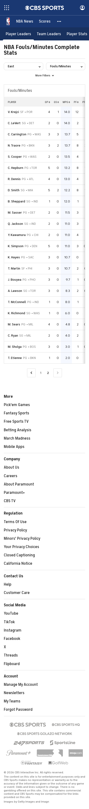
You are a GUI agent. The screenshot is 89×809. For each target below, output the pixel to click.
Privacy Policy (15, 530)
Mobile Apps (14, 446)
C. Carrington (17, 134)
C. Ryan (13, 335)
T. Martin (14, 268)
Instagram (12, 630)
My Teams (12, 701)
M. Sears (14, 324)
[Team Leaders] (49, 33)
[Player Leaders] (18, 33)
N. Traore (14, 145)
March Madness (17, 438)
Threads (11, 655)
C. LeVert (14, 123)
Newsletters (14, 693)
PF (76, 102)
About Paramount (19, 484)
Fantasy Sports (16, 413)
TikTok (9, 622)
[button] (59, 21)
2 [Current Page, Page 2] (48, 373)
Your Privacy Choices (21, 546)
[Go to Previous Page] (31, 372)
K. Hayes (14, 257)
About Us (11, 467)
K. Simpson (15, 246)
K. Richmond (16, 313)
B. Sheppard (16, 201)
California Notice (18, 563)
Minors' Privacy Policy (22, 538)
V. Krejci (13, 112)
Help (7, 584)
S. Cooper (15, 157)
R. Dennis (14, 179)
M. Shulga (15, 347)
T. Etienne (15, 358)
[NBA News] (24, 21)
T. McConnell (17, 302)
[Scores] (44, 21)
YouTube (11, 613)
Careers (10, 476)
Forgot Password (18, 709)
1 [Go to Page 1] (40, 373)
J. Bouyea (14, 280)
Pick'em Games (17, 404)
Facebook (12, 638)
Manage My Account (21, 684)
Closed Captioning (19, 555)
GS (56, 102)
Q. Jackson (15, 224)
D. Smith (13, 190)
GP (47, 102)
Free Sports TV (16, 421)
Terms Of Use (15, 522)
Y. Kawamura (17, 235)
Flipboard (12, 664)
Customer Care (17, 592)
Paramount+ (14, 492)
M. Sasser (15, 213)
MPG (66, 102)
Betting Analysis (17, 430)
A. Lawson (15, 291)
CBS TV (10, 501)
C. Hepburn (15, 168)
